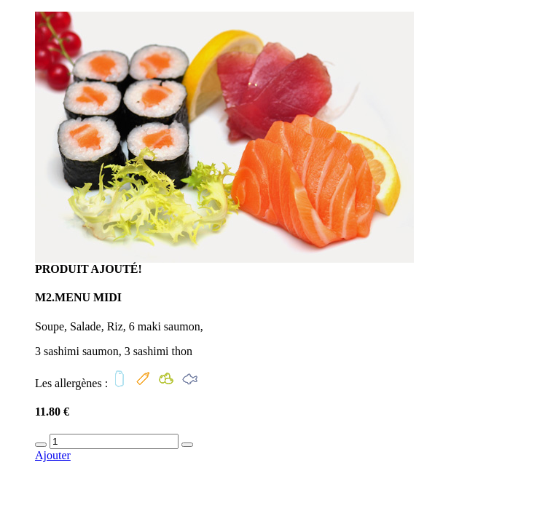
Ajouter (53, 455)
